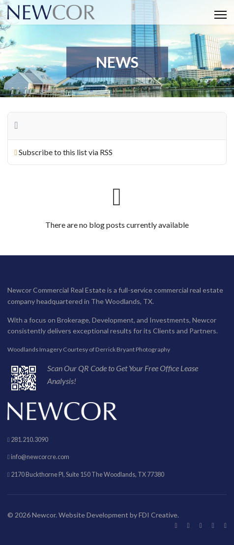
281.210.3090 (29, 439)
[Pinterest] (201, 525)
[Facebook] (176, 525)
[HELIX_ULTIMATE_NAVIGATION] (220, 14)
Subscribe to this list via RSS (66, 152)
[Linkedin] (213, 525)
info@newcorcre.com (40, 457)
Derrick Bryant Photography (132, 349)
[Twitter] (188, 525)
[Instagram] (225, 525)
